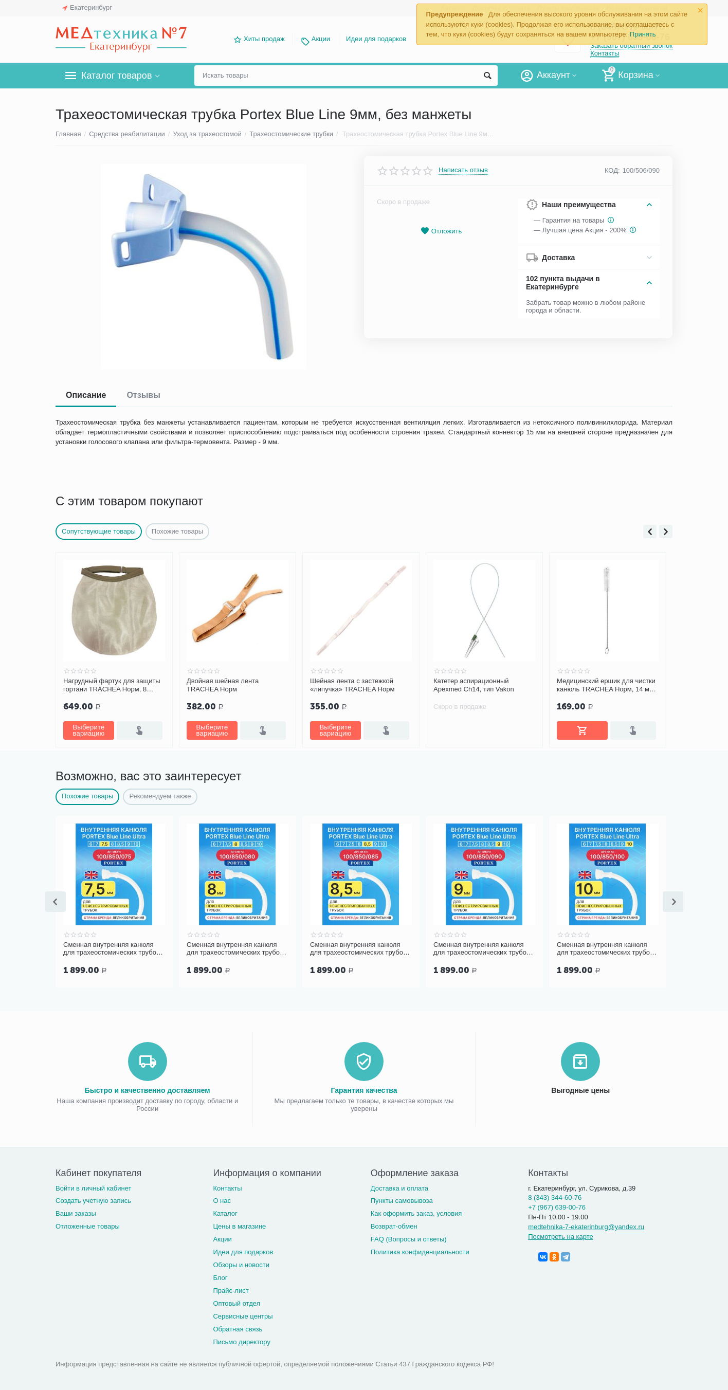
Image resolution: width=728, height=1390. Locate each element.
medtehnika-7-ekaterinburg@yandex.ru (586, 1225)
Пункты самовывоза (402, 1198)
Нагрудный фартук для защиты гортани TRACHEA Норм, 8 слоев (111, 685)
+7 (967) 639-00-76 (557, 1205)
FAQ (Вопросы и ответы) (409, 1237)
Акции (321, 39)
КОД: (612, 170)
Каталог (225, 1211)
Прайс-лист (230, 1288)
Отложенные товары (88, 1224)
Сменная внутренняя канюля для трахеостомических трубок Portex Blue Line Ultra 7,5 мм (111, 948)
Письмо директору (241, 1340)
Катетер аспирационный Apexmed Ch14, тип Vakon (473, 685)
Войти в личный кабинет (94, 1186)
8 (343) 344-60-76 (554, 1195)
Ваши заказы (76, 1211)
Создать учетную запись (93, 1198)
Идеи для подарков (376, 39)
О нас (222, 1198)
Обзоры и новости (241, 1263)
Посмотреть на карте (560, 1234)
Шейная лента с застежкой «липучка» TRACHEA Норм (352, 685)
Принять (643, 34)
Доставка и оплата (399, 1186)
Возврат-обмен (394, 1224)
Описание (86, 395)
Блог (220, 1275)
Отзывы (143, 395)
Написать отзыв (463, 170)
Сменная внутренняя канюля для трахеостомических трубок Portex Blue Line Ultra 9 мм (481, 948)
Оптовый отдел (236, 1301)
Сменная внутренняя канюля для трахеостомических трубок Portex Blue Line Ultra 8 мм (235, 948)
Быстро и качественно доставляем (147, 1088)
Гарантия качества (364, 1088)
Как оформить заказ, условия (416, 1211)
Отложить (441, 231)
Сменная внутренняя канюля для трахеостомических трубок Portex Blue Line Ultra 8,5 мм (358, 948)
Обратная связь (237, 1327)
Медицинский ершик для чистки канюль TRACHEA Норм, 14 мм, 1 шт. (606, 685)
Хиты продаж (264, 39)
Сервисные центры (242, 1314)
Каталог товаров (116, 75)
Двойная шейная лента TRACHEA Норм (223, 685)
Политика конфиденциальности (420, 1250)
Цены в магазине (239, 1224)
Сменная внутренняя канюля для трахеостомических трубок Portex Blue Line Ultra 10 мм (605, 948)
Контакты (604, 53)
